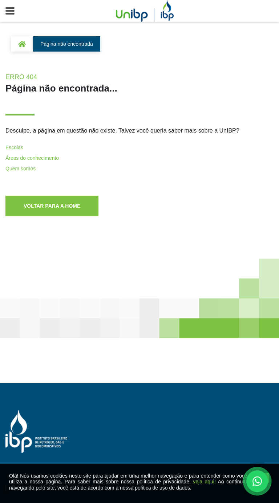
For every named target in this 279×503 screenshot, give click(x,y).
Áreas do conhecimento (32, 158)
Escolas (14, 147)
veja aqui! (204, 481)
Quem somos (20, 168)
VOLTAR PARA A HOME (52, 206)
